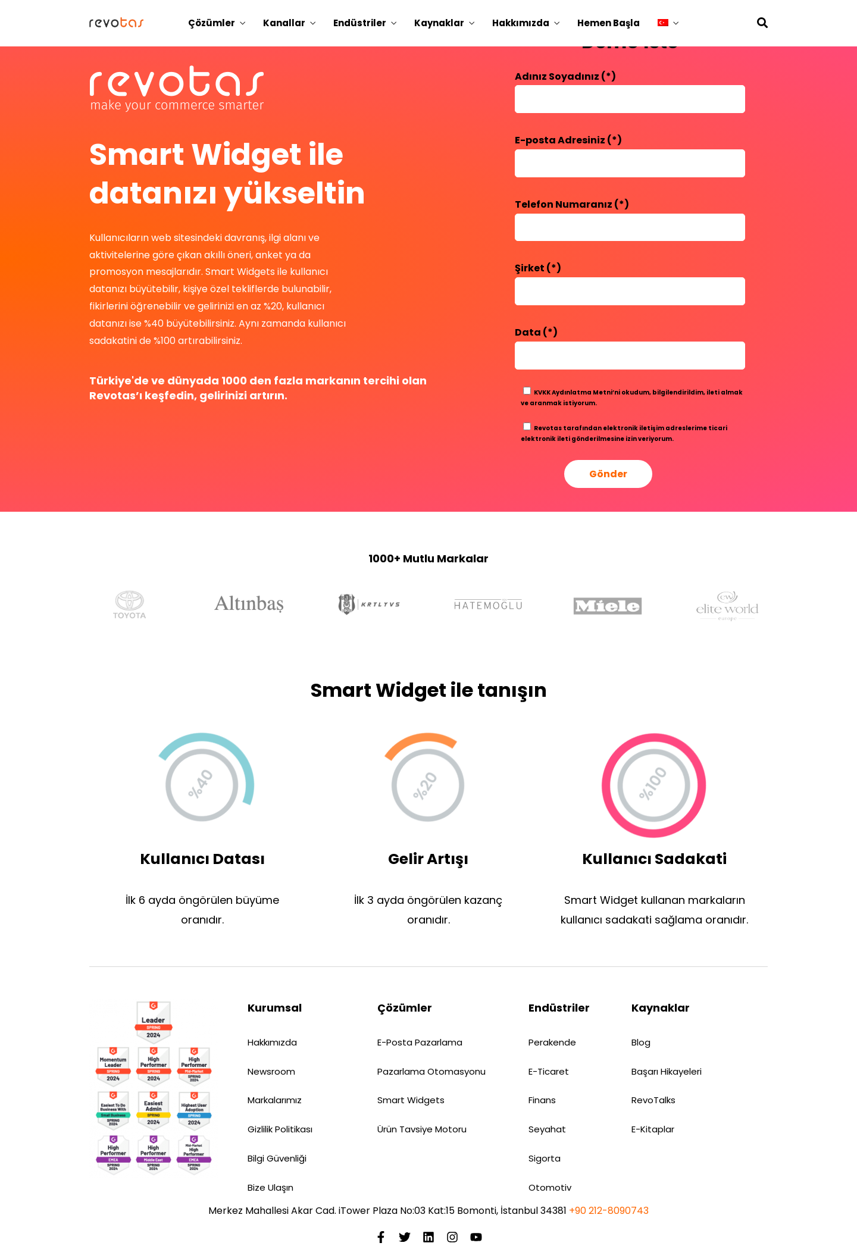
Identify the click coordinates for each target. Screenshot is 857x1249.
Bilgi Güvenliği (277, 1158)
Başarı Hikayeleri (666, 1071)
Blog (640, 1042)
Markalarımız (275, 1100)
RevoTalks (653, 1100)
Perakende (552, 1042)
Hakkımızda (520, 23)
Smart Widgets (411, 1100)
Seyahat (547, 1129)
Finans (542, 1100)
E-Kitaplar (652, 1129)
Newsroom (271, 1071)
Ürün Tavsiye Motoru (422, 1129)
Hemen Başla (608, 23)
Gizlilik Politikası (280, 1129)
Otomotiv (549, 1187)
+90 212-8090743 (609, 1210)
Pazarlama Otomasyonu (431, 1071)
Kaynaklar (439, 23)
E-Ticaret (548, 1071)
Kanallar (284, 23)
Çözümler (211, 23)
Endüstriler (359, 23)
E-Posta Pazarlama (419, 1042)
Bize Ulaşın (270, 1187)
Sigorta (544, 1158)
